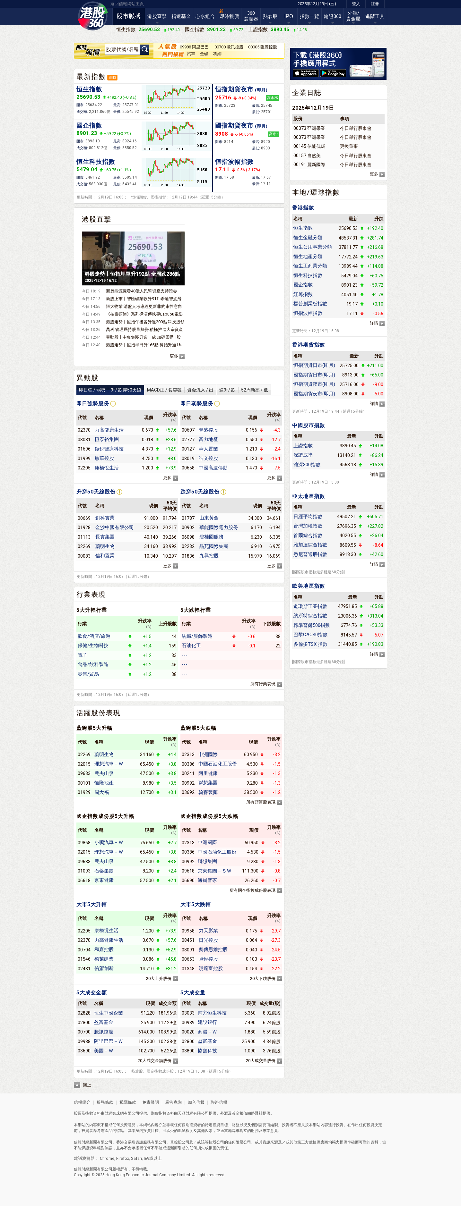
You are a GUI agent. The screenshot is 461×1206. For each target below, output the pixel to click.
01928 (84, 527)
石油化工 (191, 645)
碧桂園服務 (211, 537)
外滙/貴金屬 (353, 16)
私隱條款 (127, 1102)
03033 (188, 1013)
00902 (188, 527)
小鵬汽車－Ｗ (108, 842)
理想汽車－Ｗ (108, 764)
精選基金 (181, 16)
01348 (188, 968)
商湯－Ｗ (207, 1032)
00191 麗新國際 (309, 164)
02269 (84, 546)
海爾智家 (207, 880)
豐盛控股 (208, 430)
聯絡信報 (218, 1102)
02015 (84, 764)
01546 (84, 959)
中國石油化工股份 (217, 764)
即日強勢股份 (92, 404)
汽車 (191, 53)
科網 (217, 53)
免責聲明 (150, 1102)
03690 (84, 1050)
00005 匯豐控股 (262, 47)
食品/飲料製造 (93, 664)
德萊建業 (104, 959)
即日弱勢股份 (196, 404)
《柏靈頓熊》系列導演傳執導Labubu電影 (144, 314)
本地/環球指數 (316, 192)
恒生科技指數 (95, 161)
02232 (188, 546)
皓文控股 (208, 458)
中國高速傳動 (213, 468)
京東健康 (104, 880)
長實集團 (105, 537)
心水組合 (205, 16)
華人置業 (208, 449)
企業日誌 (307, 93)
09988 (84, 1041)
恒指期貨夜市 (241, 89)
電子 (82, 655)
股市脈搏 (129, 16)
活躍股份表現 (98, 713)
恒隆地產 (104, 783)
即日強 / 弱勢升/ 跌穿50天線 (110, 390)
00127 (188, 448)
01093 (84, 870)
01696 (84, 448)
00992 (188, 783)
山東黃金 (209, 518)
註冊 (375, 3)
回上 (87, 1085)
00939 (188, 1022)
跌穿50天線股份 (200, 492)
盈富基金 (103, 1022)
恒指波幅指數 (234, 161)
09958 (188, 930)
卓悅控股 (208, 959)
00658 (188, 467)
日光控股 (208, 940)
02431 (84, 968)
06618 (84, 880)
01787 (188, 518)
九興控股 (209, 556)
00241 (188, 773)
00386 (188, 764)
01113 (84, 537)
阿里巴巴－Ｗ (108, 1041)
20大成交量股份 (260, 1060)
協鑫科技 (207, 1051)
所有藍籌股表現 (260, 802)
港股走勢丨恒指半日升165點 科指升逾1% (144, 344)
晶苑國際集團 (213, 546)
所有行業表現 (262, 683)
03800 (188, 1050)
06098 (188, 537)
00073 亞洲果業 (309, 128)
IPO (288, 16)
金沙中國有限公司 (114, 527)
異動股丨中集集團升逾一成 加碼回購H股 (143, 337)
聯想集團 (208, 783)
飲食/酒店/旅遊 (94, 636)
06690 (188, 880)
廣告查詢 (173, 1102)
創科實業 (105, 518)
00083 (84, 556)
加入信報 (196, 1102)
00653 (188, 959)
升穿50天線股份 (96, 492)
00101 (84, 783)
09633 (84, 773)
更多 (174, 356)
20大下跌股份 (262, 978)
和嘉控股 (104, 949)
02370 (84, 430)
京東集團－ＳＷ (214, 871)
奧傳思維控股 (213, 949)
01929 (84, 792)
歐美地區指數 (308, 586)
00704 (84, 949)
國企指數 (89, 125)
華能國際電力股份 (218, 527)
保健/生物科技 (93, 645)
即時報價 (229, 16)
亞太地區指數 (308, 496)
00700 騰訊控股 (228, 47)
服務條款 (105, 1102)
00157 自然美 (307, 155)
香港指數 (303, 208)
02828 (84, 1013)
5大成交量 (192, 993)
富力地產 (208, 439)
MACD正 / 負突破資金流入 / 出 (180, 390)
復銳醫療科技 (109, 449)
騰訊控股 (103, 1032)
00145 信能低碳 (309, 146)
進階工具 (375, 16)
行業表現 (91, 594)
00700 (84, 1031)
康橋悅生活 (107, 468)
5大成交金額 (91, 993)
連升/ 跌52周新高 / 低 (243, 390)
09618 (188, 870)
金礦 (204, 53)
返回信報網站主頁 (127, 3)
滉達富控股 (211, 968)
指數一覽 (309, 16)
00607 (188, 430)
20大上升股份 (158, 978)
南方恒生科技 (212, 1013)
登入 (356, 3)
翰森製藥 (208, 792)
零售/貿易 (88, 674)
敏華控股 (104, 458)
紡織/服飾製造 (197, 636)
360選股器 (251, 16)
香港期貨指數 (308, 345)
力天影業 (208, 930)
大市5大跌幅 (195, 904)
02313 (188, 754)
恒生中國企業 (108, 1013)
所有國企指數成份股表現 (252, 890)
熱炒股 (270, 16)
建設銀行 (207, 1022)
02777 (188, 439)
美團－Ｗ (103, 1051)
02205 (84, 467)
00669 (84, 518)
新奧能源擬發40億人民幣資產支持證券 (141, 291)
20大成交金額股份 (154, 1060)
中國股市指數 (308, 425)
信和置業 (105, 556)
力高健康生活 (109, 430)
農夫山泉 (104, 773)
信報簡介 (82, 1102)
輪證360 (332, 16)
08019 (188, 458)
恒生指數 (89, 89)
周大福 (101, 792)
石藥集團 (104, 871)
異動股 (87, 378)
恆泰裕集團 (107, 439)
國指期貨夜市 (241, 125)
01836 (188, 556)
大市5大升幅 (91, 904)
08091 (188, 949)
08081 (84, 439)
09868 (84, 842)
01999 (84, 458)
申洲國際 (208, 754)
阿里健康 (208, 773)
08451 (188, 940)
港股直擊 (157, 16)
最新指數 (91, 76)
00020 (188, 1031)
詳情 (374, 323)
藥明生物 (105, 546)
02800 (84, 1022)
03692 (188, 792)
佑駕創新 (104, 968)
